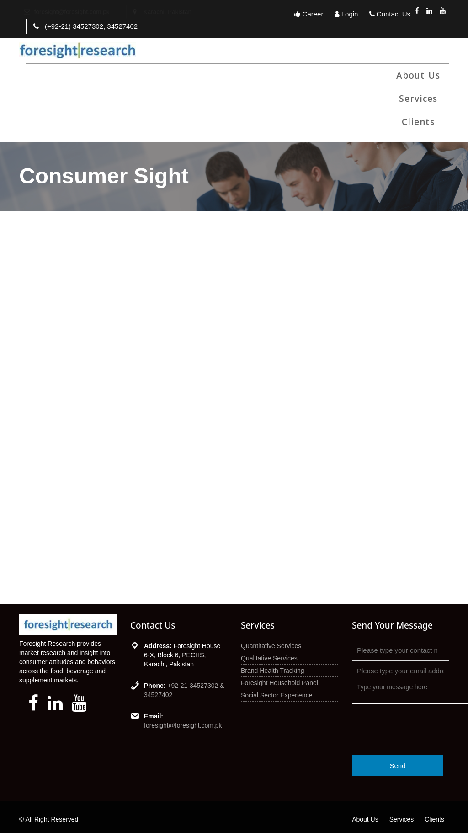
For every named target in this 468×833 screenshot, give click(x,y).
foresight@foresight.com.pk (183, 725)
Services (418, 99)
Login (346, 14)
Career (308, 14)
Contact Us (389, 14)
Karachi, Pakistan (168, 12)
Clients (418, 122)
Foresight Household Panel (279, 682)
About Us (418, 75)
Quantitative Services (271, 646)
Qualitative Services (269, 658)
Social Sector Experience (276, 695)
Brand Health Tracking (272, 670)
